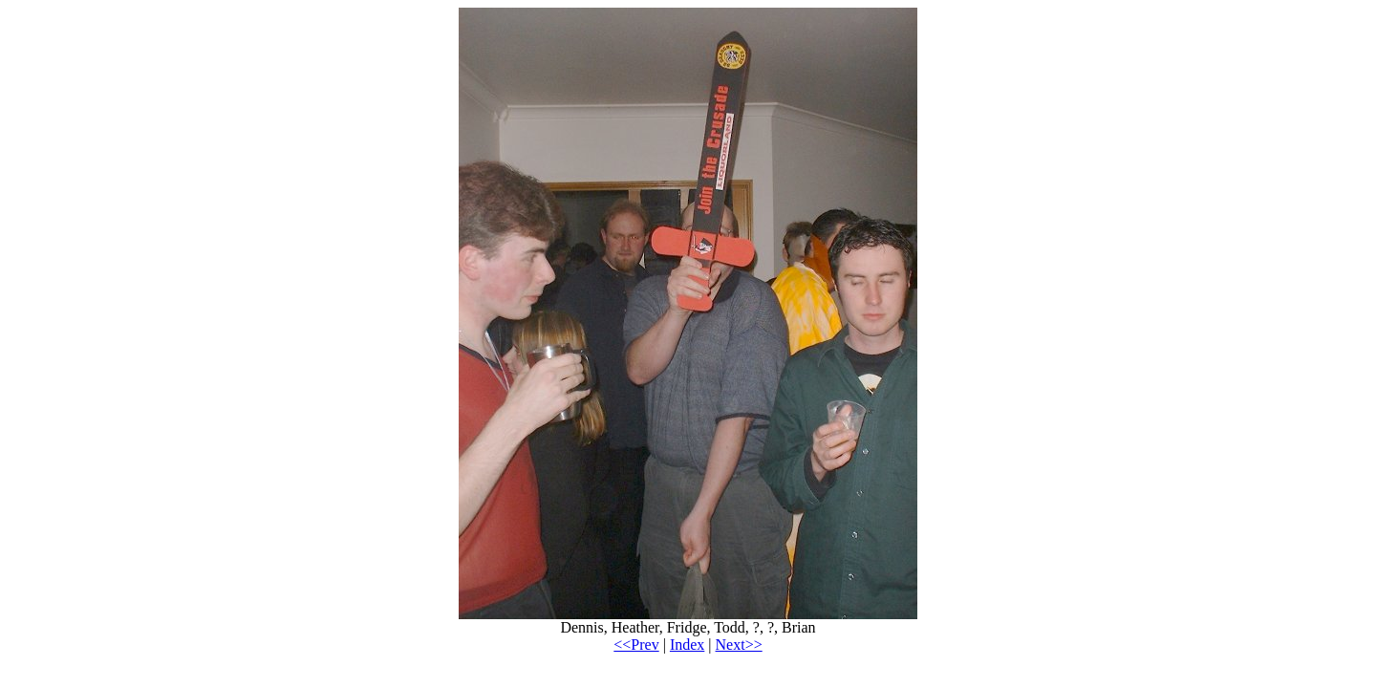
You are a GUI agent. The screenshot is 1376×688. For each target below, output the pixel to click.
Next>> (739, 644)
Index (687, 644)
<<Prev (635, 644)
